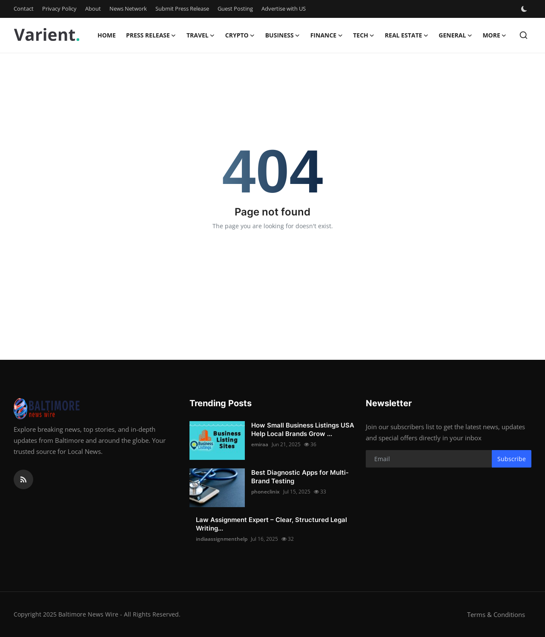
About (93, 8)
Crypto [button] (240, 35)
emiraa (259, 444)
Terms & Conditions (496, 614)
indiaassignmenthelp (221, 538)
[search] (523, 35)
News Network (128, 8)
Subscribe (511, 459)
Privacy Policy (59, 8)
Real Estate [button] (407, 35)
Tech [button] (364, 35)
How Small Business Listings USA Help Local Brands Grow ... (302, 429)
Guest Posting (235, 8)
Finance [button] (326, 35)
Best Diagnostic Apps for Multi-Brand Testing (300, 476)
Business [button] (282, 35)
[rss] (23, 479)
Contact (24, 8)
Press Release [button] (151, 35)
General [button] (455, 35)
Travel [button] (200, 35)
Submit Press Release (182, 8)
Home (107, 35)
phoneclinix (265, 491)
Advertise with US (283, 8)
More (494, 35)
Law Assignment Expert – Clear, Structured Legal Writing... (271, 524)
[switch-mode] (525, 9)
